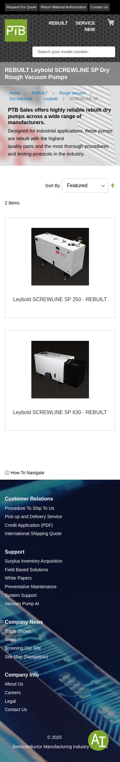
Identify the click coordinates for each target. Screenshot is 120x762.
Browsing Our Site (23, 648)
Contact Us (99, 7)
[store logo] (16, 30)
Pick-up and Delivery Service (33, 516)
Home (15, 93)
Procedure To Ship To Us (29, 508)
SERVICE (85, 23)
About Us (14, 683)
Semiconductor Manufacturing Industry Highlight (60, 746)
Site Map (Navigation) (26, 656)
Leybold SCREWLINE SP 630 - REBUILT (60, 412)
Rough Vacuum (72, 93)
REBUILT (58, 23)
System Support (21, 595)
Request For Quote (21, 7)
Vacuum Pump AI (22, 603)
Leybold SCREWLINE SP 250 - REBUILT (60, 299)
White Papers (18, 578)
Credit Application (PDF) (29, 525)
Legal (10, 701)
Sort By (52, 185)
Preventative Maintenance (31, 586)
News (10, 639)
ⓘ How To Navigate (24, 472)
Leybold (50, 99)
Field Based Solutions (26, 569)
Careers (13, 692)
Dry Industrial (21, 99)
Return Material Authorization (63, 7)
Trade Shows (18, 631)
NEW (89, 29)
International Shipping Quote (33, 533)
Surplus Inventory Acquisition (33, 561)
